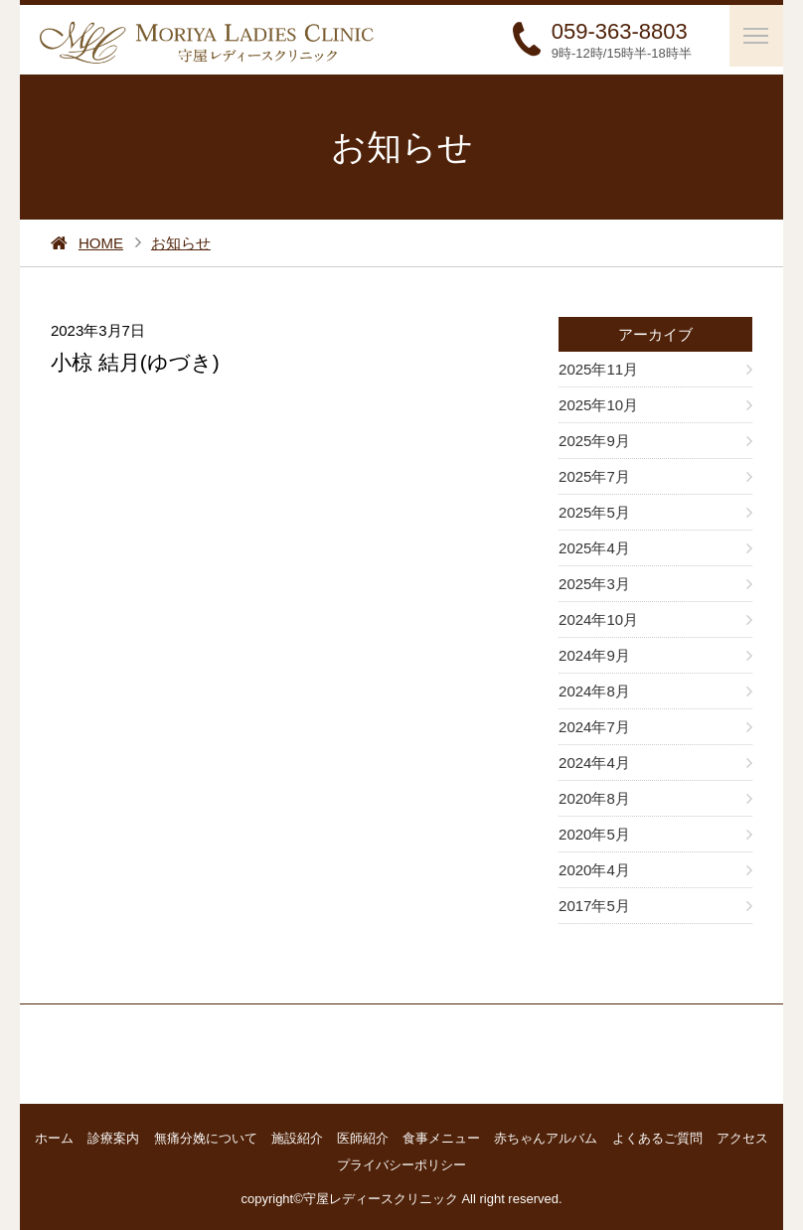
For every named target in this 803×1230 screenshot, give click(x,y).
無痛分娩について (205, 1138)
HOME (101, 242)
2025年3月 (594, 583)
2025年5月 (594, 512)
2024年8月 (594, 691)
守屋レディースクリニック (380, 1198)
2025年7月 (594, 476)
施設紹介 (297, 1138)
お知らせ (181, 242)
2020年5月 (594, 834)
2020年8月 (594, 798)
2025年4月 (594, 547)
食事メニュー (441, 1138)
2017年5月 (594, 905)
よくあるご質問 (657, 1138)
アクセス (742, 1138)
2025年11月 (598, 369)
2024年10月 (598, 619)
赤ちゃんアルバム (545, 1138)
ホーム (54, 1138)
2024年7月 (594, 726)
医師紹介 (363, 1138)
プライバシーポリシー (401, 1164)
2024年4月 (594, 762)
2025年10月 (598, 404)
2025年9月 (594, 440)
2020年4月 (594, 869)
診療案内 (113, 1138)
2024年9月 (594, 655)
